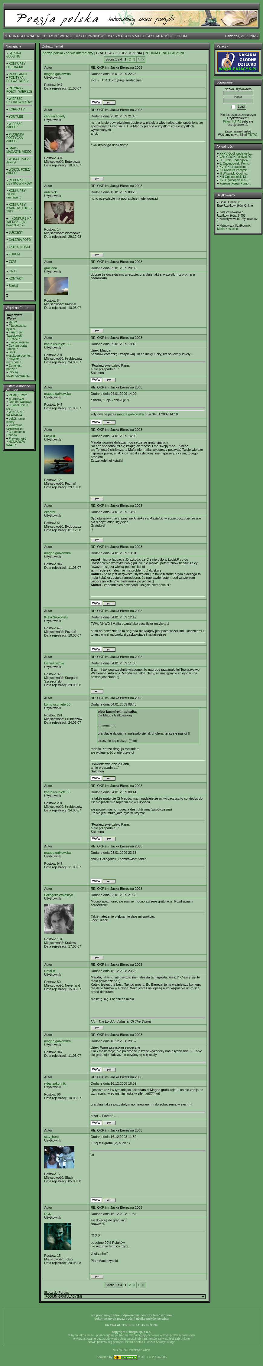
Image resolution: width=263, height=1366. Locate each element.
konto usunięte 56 (57, 344)
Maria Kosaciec (227, 229)
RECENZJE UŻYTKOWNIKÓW (19, 182)
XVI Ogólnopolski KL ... (234, 180)
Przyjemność (17, 438)
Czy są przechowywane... (18, 374)
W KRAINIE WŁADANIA (15, 413)
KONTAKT (16, 278)
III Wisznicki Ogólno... (233, 173)
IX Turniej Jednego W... (235, 160)
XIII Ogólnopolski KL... (234, 177)
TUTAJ (252, 134)
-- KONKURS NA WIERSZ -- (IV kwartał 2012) (18, 222)
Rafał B (49, 971)
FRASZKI (15, 339)
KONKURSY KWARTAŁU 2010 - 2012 (19, 208)
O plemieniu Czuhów (15, 433)
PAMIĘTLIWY (18, 395)
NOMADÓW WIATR (15, 443)
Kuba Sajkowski (56, 617)
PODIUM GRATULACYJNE (165, 53)
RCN (47, 1214)
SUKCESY (16, 232)
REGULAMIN (47, 36)
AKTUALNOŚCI (160, 36)
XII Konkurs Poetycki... (234, 170)
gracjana (50, 268)
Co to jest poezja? (13, 367)
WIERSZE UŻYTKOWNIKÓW (82, 36)
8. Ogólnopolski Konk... (235, 163)
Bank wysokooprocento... (19, 354)
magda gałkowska (57, 74)
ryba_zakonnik (55, 1083)
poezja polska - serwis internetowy (68, 53)
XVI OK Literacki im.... (234, 167)
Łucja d (49, 436)
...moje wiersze (19, 342)
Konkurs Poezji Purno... (235, 183)
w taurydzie (16, 398)
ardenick (50, 192)
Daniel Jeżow (54, 663)
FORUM (181, 36)
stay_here (51, 1136)
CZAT (12, 261)
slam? (13, 322)
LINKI (12, 271)
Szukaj (13, 285)
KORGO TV (17, 109)
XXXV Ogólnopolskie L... (236, 153)
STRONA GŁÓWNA (19, 36)
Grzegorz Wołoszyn (58, 895)
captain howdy (54, 116)
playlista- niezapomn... (15, 360)
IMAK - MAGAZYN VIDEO (126, 36)
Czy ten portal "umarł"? (16, 347)
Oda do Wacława (20, 402)
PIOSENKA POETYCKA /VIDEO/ (15, 138)
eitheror (49, 512)
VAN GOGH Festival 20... (236, 157)
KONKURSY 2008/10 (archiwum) (16, 194)
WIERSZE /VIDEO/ (14, 125)
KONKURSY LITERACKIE (16, 65)
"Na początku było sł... (16, 327)
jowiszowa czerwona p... (15, 427)
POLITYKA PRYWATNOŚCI (17, 79)
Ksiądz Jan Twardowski (15, 334)
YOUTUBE (16, 116)
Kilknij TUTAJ (232, 121)
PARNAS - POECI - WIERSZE (19, 90)
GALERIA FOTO (20, 239)
